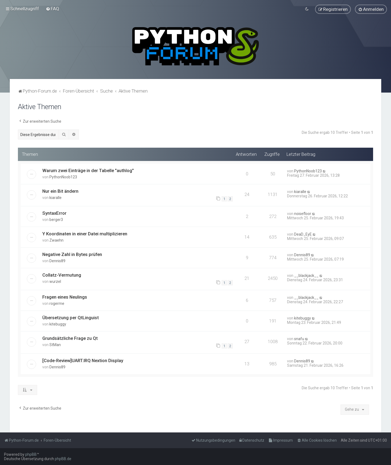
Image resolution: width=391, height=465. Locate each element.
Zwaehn (56, 239)
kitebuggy (57, 323)
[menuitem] (52, 8)
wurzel (55, 280)
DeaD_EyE (303, 233)
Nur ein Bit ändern (60, 189)
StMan (55, 343)
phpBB (31, 454)
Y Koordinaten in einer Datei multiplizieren (84, 232)
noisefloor (302, 212)
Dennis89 (57, 259)
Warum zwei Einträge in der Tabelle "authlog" (88, 169)
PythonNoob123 (63, 175)
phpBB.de (63, 459)
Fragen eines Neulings (64, 295)
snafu (299, 337)
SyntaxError (54, 211)
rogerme (56, 302)
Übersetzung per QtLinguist (70, 316)
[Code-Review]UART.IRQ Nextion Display (82, 359)
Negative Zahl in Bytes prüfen (72, 253)
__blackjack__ (306, 274)
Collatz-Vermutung (61, 273)
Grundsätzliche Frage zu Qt (70, 337)
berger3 (56, 218)
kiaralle (55, 196)
